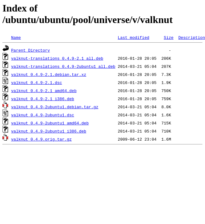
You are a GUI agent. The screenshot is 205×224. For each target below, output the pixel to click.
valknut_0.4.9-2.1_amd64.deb (44, 90)
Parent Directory (30, 50)
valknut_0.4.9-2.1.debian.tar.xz (48, 74)
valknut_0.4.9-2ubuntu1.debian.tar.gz (54, 107)
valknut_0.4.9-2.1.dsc (36, 82)
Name (16, 37)
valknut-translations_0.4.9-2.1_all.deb (57, 58)
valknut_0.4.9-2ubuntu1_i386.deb (48, 131)
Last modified (133, 37)
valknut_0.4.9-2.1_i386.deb (42, 98)
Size (168, 37)
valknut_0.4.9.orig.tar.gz (41, 139)
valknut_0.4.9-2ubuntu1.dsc (42, 115)
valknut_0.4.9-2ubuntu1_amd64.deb (50, 123)
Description (191, 37)
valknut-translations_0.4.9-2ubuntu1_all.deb (63, 66)
